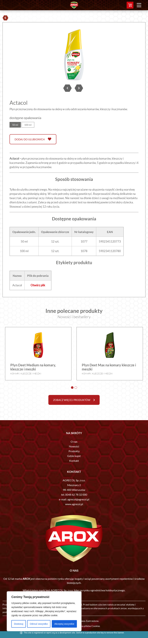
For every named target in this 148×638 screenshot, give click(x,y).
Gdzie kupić (74, 455)
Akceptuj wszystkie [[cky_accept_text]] (64, 624)
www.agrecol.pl (74, 504)
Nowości (74, 446)
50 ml (15, 124)
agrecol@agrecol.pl (78, 499)
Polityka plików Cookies (87, 626)
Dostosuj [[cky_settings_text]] (18, 624)
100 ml (28, 124)
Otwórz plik (38, 285)
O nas (74, 441)
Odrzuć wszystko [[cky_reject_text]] (39, 624)
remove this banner (115, 633)
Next (134, 55)
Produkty (74, 451)
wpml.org (50, 633)
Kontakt (74, 460)
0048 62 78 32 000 (76, 494)
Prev (14, 55)
